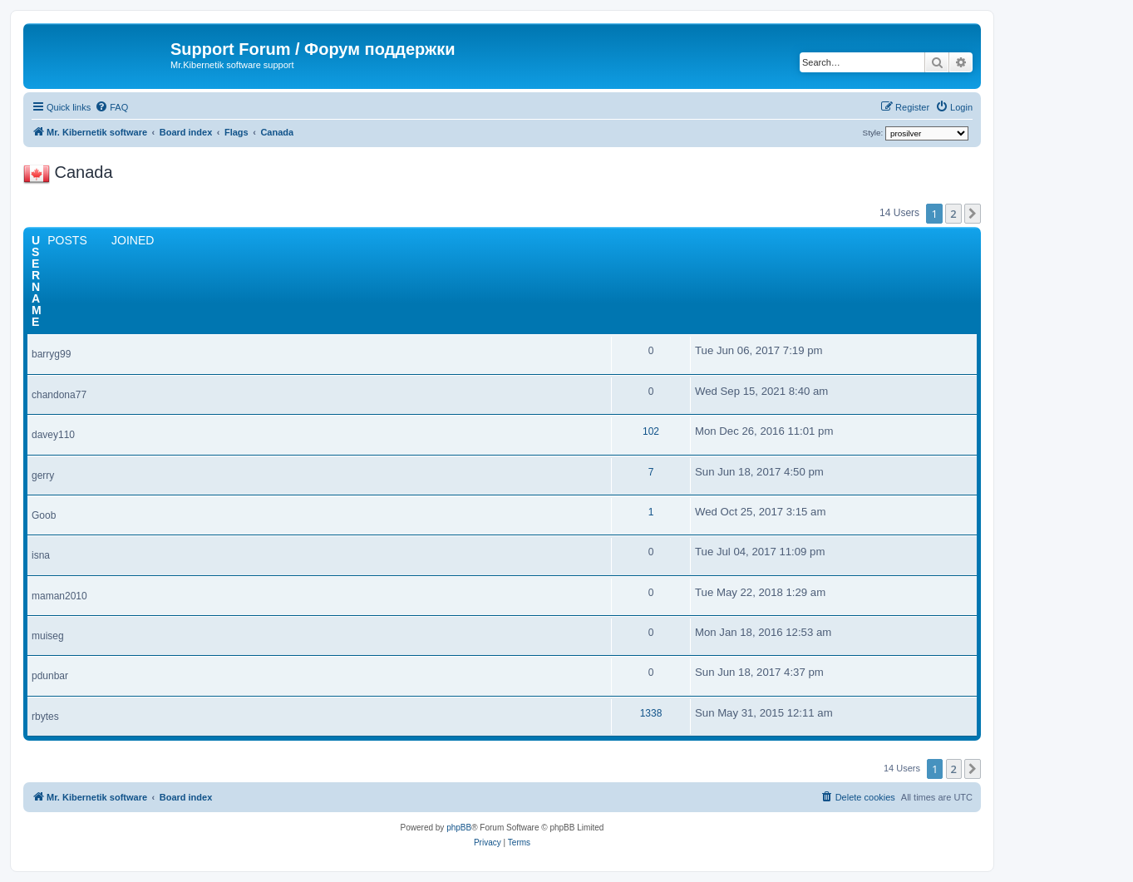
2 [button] (953, 213)
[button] (972, 214)
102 (651, 431)
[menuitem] (111, 107)
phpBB (458, 827)
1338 (651, 713)
